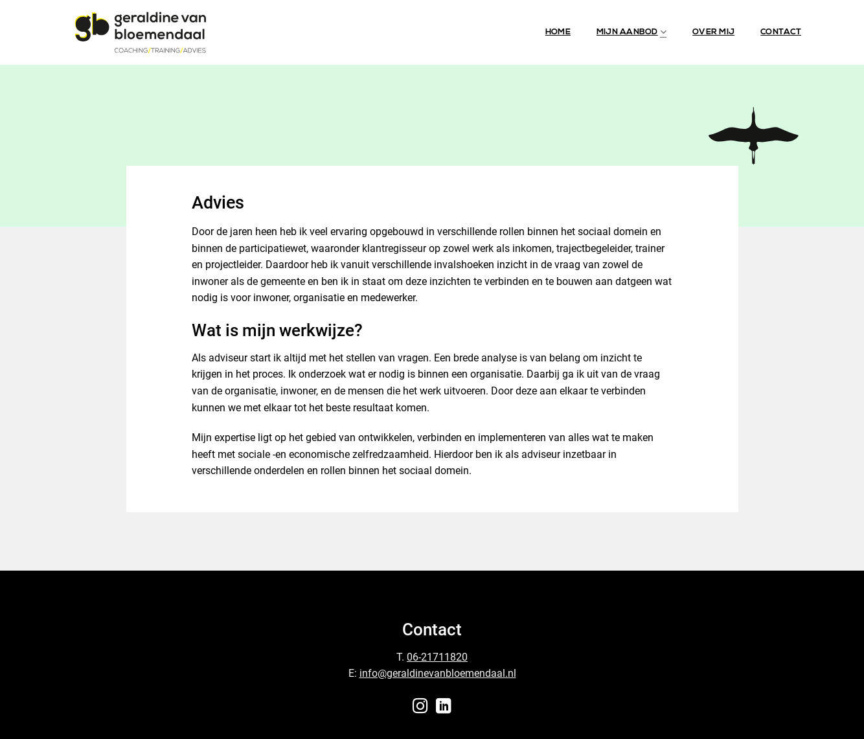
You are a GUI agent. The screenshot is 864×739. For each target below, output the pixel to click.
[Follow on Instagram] (420, 707)
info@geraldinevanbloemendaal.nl (437, 673)
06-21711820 (437, 657)
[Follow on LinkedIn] (443, 707)
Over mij (713, 32)
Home (558, 32)
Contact (780, 32)
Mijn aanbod (631, 32)
